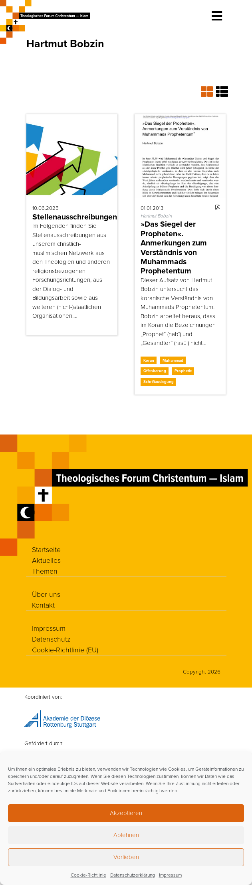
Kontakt (43, 605)
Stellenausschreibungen (74, 217)
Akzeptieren (126, 813)
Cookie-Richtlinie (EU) (65, 649)
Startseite (46, 549)
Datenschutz (51, 639)
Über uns (46, 594)
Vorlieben (126, 857)
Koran (148, 360)
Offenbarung (154, 371)
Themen (45, 571)
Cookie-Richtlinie (88, 874)
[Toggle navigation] (217, 16)
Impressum (170, 874)
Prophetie (183, 371)
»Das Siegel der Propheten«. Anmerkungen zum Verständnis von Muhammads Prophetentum (174, 247)
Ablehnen (126, 835)
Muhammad (173, 360)
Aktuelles (46, 560)
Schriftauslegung (158, 382)
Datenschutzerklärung (132, 874)
